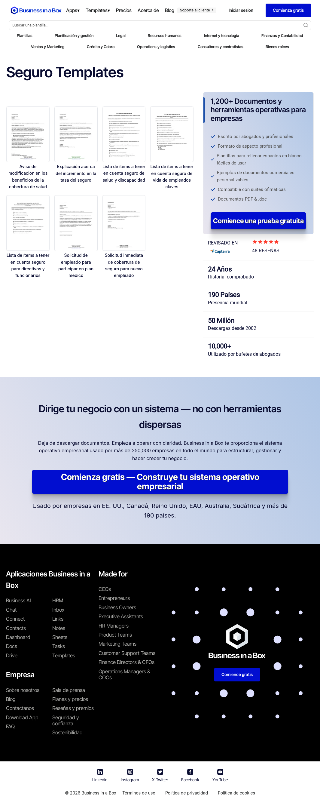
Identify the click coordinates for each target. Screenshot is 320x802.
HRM (57, 601)
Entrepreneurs (114, 598)
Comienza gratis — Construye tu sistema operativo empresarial (160, 481)
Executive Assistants (121, 616)
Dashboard (18, 637)
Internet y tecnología (221, 35)
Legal (121, 35)
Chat (11, 610)
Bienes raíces (277, 46)
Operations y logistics (156, 46)
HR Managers (114, 626)
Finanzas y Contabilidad (282, 35)
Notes (58, 628)
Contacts (16, 628)
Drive (11, 656)
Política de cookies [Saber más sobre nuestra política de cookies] (236, 792)
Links (57, 619)
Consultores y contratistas (220, 46)
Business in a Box (98, 792)
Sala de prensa (68, 690)
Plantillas (24, 35)
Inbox (58, 610)
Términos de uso (138, 792)
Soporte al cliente (197, 10)
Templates (63, 656)
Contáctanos (20, 708)
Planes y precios (70, 699)
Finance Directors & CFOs (126, 662)
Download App (22, 717)
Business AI (18, 601)
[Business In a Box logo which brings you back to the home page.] (36, 10)
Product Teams (115, 635)
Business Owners (117, 607)
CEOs (105, 589)
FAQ (10, 727)
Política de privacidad (186, 792)
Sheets (59, 637)
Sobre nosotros (22, 690)
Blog (11, 699)
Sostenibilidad (67, 733)
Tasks (58, 646)
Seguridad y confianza (65, 720)
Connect (15, 619)
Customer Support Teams (127, 653)
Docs (11, 646)
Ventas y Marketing (48, 46)
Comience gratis (237, 674)
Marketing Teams (117, 644)
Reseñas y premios (73, 708)
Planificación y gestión (74, 35)
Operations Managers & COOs (124, 674)
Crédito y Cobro (100, 46)
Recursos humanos (164, 35)
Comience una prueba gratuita (258, 221)
